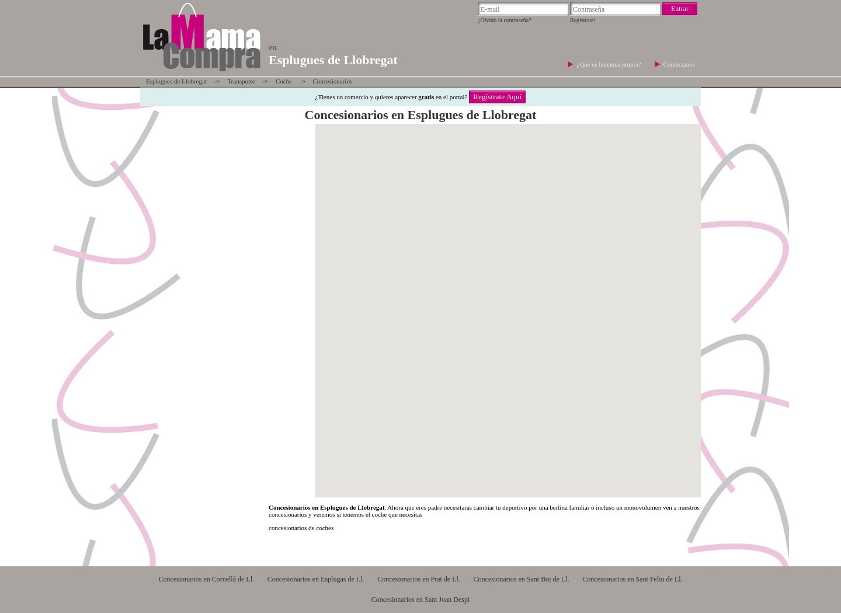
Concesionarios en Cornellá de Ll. (206, 579)
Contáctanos (679, 64)
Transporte (241, 81)
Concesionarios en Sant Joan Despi (420, 599)
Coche (284, 81)
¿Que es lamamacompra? (609, 64)
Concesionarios (332, 81)
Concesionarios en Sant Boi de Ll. (521, 579)
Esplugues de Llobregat (176, 81)
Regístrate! (583, 20)
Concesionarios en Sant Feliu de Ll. (632, 579)
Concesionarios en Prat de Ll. (418, 579)
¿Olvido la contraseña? (504, 20)
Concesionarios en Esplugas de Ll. (315, 579)
